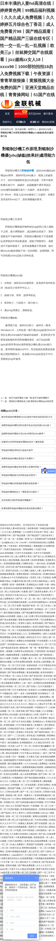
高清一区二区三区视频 (14, 718)
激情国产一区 (33, 728)
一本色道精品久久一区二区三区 (41, 644)
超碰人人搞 (22, 616)
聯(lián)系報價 (48, 123)
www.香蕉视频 (7, 553)
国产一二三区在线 (16, 735)
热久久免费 (5, 658)
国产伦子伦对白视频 (22, 721)
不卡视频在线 (6, 693)
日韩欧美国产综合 (16, 728)
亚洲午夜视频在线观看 (16, 851)
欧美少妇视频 (18, 637)
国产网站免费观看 (26, 865)
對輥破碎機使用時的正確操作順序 (17, 450)
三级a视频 (10, 739)
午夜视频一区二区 (39, 806)
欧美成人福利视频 (42, 662)
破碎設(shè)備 (21, 115)
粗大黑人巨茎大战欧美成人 (37, 581)
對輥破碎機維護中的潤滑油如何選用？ (19, 475)
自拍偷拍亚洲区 (34, 669)
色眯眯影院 (50, 767)
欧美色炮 (48, 676)
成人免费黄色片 (7, 598)
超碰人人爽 (35, 570)
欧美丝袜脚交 (47, 672)
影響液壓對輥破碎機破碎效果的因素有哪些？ (22, 508)
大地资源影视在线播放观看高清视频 (33, 630)
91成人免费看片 (17, 844)
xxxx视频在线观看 (46, 690)
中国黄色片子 (41, 707)
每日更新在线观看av (22, 627)
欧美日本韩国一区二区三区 (13, 686)
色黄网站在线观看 (30, 655)
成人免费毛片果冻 (23, 556)
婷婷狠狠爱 (31, 693)
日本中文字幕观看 (42, 553)
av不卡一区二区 (24, 746)
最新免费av (45, 697)
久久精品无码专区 (42, 742)
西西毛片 (33, 827)
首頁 (7, 113)
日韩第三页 (50, 928)
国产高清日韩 (36, 676)
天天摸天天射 (31, 855)
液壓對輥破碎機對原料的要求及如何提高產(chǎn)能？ (26, 425)
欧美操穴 (33, 690)
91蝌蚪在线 (27, 563)
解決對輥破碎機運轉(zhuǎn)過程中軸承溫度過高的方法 (27, 417)
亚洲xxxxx (48, 669)
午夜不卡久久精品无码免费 (22, 869)
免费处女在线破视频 (26, 641)
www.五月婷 (22, 676)
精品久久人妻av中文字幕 (41, 704)
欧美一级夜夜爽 (17, 584)
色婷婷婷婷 (32, 665)
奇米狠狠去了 (44, 693)
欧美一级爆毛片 (25, 795)
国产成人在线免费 (47, 834)
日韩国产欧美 (7, 837)
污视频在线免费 (42, 588)
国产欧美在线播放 (24, 567)
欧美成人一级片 (40, 753)
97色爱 (17, 830)
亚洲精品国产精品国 (45, 921)
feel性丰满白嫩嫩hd (42, 746)
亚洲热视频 (9, 725)
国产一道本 (19, 693)
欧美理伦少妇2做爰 (9, 714)
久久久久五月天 (44, 865)
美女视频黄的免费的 (11, 683)
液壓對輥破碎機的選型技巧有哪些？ (18, 458)
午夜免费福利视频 (24, 837)
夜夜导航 (20, 711)
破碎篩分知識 (45, 129)
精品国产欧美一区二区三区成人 (37, 605)
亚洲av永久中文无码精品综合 (15, 577)
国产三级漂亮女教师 (38, 591)
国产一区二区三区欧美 (31, 791)
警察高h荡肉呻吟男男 (28, 619)
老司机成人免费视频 (36, 735)
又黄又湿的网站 (15, 841)
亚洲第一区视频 (19, 658)
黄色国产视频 (14, 788)
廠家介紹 (34, 122)
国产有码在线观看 (25, 707)
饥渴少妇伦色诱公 (8, 623)
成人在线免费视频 (28, 774)
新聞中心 (32, 129)
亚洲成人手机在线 (25, 732)
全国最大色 (9, 802)
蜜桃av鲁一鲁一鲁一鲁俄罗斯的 (35, 648)
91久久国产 (38, 760)
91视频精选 (17, 778)
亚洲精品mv (39, 721)
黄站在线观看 (12, 753)
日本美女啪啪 (41, 820)
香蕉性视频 (11, 865)
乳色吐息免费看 (11, 774)
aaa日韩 (4, 869)
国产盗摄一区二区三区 (25, 700)
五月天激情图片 (45, 686)
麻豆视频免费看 (15, 763)
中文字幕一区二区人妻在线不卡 (16, 862)
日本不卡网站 (14, 767)
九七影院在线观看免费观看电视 (15, 770)
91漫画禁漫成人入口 (17, 633)
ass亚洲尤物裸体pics (39, 602)
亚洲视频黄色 (26, 742)
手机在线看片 (46, 595)
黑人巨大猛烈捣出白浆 (23, 820)
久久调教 (24, 570)
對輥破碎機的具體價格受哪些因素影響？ (20, 483)
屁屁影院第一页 (41, 837)
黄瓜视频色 (13, 742)
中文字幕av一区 (7, 676)
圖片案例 (48, 113)
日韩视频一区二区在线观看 (23, 785)
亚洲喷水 (38, 725)
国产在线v (32, 686)
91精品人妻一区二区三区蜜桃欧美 (26, 781)
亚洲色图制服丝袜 (43, 795)
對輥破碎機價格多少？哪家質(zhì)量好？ (20, 492)
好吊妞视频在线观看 (17, 602)
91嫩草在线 (17, 581)
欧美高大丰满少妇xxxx (16, 595)
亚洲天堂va (15, 848)
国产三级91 (46, 851)
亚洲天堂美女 (42, 876)
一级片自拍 (40, 563)
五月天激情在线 (19, 690)
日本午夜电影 (28, 830)
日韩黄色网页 (47, 936)
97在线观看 (42, 641)
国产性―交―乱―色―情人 (29, 598)
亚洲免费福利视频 (12, 563)
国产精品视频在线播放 (35, 778)
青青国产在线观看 (35, 844)
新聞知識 (21, 122)
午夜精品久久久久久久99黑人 (34, 749)
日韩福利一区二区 (47, 855)
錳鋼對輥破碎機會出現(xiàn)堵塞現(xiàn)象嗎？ (23, 433)
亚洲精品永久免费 (35, 584)
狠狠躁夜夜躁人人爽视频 (33, 799)
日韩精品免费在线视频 (14, 669)
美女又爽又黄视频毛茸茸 (22, 609)
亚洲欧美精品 (49, 574)
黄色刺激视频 (33, 672)
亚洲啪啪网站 (35, 633)
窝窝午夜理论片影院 (45, 869)
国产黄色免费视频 (16, 672)
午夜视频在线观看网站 (44, 858)
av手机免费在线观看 (23, 662)
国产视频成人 (23, 739)
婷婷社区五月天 (34, 637)
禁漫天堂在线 (12, 570)
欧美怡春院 (38, 623)
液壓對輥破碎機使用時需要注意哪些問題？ (21, 467)
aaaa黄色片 (18, 855)
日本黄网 (43, 718)
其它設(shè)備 (34, 115)
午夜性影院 (40, 651)
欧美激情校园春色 (29, 809)
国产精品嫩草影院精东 (33, 612)
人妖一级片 (27, 683)
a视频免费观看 (13, 655)
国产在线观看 (41, 823)
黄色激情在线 (25, 679)
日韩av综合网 (12, 791)
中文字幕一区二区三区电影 (24, 872)
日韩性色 (36, 862)
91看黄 (24, 591)
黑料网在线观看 (29, 848)
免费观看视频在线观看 (33, 767)
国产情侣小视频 (33, 711)
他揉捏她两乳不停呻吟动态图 (18, 760)
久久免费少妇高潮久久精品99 (23, 834)
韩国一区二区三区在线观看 (19, 816)
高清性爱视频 (37, 560)
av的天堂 (5, 872)
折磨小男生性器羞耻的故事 (42, 616)
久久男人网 (31, 718)
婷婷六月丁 (45, 918)
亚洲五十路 (35, 577)
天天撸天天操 (33, 756)
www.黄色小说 (7, 556)
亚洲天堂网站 (44, 785)
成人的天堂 (34, 851)
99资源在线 (36, 574)
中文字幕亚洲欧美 (24, 725)
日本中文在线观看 (23, 553)
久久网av (16, 799)
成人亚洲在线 (49, 900)
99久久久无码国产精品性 (18, 806)
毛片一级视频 (18, 756)
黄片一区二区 (35, 658)
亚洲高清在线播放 (47, 809)
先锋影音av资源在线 (24, 651)
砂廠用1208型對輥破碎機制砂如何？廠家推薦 (22, 442)
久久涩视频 (47, 711)
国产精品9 (6, 813)
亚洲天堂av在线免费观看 (36, 841)
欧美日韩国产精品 (41, 627)
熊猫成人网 (11, 795)
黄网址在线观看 (40, 816)
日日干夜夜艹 (28, 788)
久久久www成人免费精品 (36, 763)
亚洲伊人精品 (25, 623)
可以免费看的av (48, 619)
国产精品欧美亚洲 (10, 648)
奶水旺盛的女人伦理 (29, 714)
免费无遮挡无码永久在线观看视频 (17, 858)
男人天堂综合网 (12, 591)
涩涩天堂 (10, 567)
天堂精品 (46, 577)
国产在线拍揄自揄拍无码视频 (30, 802)
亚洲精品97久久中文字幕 (44, 679)
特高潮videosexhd (16, 644)
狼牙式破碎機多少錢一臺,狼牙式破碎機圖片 (29, 398)
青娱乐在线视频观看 (17, 827)
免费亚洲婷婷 (22, 574)
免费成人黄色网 (25, 823)
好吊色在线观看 (44, 700)
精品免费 (25, 560)
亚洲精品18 (34, 595)
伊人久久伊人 (43, 879)
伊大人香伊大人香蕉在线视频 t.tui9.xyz (30, 813)
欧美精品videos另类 (40, 739)
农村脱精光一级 (43, 830)
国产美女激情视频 (8, 619)
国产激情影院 (46, 655)
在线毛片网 (5, 690)
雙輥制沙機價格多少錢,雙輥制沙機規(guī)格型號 (31, 401)
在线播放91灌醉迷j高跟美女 (25, 697)
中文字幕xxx (26, 753)
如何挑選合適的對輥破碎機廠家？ (17, 500)
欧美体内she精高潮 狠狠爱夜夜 (18, 588)
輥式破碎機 (20, 129)
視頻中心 (7, 122)
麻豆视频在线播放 (12, 612)
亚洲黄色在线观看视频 (44, 683)
